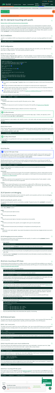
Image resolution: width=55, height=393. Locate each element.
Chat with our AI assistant (46, 383)
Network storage (35, 8)
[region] (25, 387)
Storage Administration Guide (25, 8)
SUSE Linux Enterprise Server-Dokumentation (11, 8)
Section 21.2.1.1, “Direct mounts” (9, 175)
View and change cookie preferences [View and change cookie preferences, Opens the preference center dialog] (37, 386)
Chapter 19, (10, 266)
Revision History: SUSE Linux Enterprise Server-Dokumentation (14, 23)
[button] (4, 387)
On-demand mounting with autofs (46, 8)
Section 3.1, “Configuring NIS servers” (33, 90)
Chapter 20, (27, 370)
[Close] (44, 385)
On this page (5, 11)
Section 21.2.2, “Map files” (43, 105)
